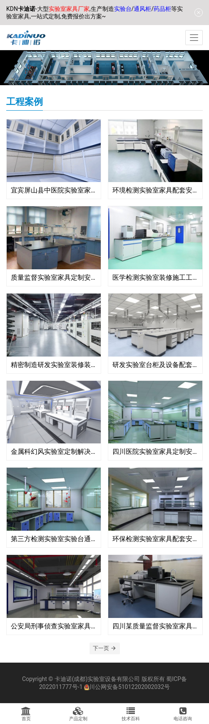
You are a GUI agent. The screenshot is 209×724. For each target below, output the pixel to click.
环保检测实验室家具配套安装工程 (155, 539)
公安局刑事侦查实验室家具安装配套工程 (54, 626)
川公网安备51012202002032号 (129, 686)
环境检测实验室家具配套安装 (155, 190)
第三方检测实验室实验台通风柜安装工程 (54, 539)
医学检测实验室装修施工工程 (155, 277)
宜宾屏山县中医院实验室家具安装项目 (54, 190)
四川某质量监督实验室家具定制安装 (155, 626)
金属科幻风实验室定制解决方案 (54, 452)
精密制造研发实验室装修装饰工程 (54, 365)
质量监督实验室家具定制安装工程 (54, 277)
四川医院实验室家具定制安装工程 (155, 452)
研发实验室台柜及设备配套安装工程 (155, 365)
